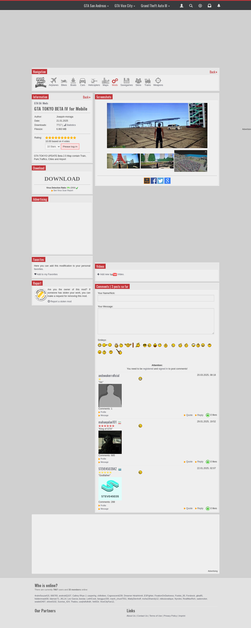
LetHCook (91, 599)
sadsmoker (202, 599)
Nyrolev (178, 599)
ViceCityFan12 (107, 601)
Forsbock (190, 595)
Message (103, 415)
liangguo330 (103, 599)
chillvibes (101, 595)
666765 (54, 595)
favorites (38, 269)
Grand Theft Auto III (155, 5)
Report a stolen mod (60, 301)
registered (148, 368)
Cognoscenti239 (115, 595)
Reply (200, 415)
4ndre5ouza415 (42, 595)
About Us (131, 616)
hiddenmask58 (42, 599)
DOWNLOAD (62, 178)
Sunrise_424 (64, 601)
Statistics (70, 125)
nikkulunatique (166, 599)
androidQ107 (65, 595)
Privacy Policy (170, 616)
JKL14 (63, 599)
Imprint (182, 616)
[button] (181, 5)
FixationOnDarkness (164, 595)
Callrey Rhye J (79, 595)
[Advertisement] (126, 39)
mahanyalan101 (107, 422)
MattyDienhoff (134, 599)
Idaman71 (54, 599)
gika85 (199, 595)
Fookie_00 (180, 595)
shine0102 (52, 601)
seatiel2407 (40, 601)
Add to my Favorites (46, 274)
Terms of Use (155, 616)
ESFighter (148, 595)
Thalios (74, 601)
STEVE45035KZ (107, 468)
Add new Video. (110, 274)
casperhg (91, 595)
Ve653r (95, 601)
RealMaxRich (189, 599)
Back (212, 72)
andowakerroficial (108, 375)
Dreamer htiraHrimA (133, 595)
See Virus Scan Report (63, 190)
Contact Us (142, 616)
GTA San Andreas (96, 5)
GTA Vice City (125, 5)
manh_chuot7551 (118, 599)
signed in (163, 368)
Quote (189, 415)
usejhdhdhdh (85, 601)
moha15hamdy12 (150, 599)
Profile (102, 412)
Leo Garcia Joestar (76, 599)
